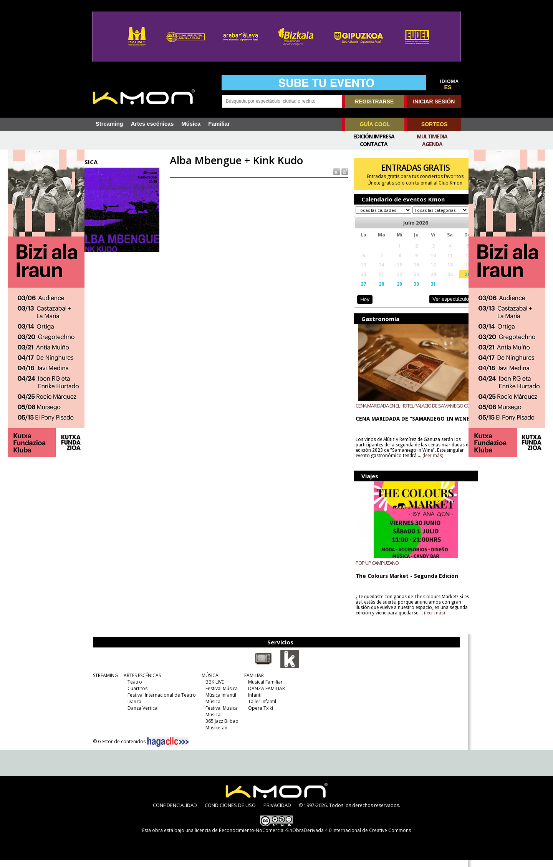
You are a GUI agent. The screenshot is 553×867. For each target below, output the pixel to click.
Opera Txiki (257, 715)
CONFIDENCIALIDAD (175, 812)
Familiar (219, 124)
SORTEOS (434, 124)
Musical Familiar (262, 689)
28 (373, 291)
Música (190, 124)
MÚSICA (207, 682)
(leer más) (445, 463)
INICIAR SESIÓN (434, 101)
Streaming (109, 124)
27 (357, 291)
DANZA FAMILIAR (263, 695)
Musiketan (213, 735)
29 (390, 291)
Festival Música (218, 695)
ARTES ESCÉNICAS (139, 682)
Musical (210, 722)
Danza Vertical (140, 715)
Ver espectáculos (437, 306)
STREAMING (102, 682)
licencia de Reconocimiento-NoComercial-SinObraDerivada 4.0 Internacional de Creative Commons (303, 837)
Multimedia (432, 136)
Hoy (358, 307)
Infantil (252, 702)
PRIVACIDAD (277, 812)
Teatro (131, 689)
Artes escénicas (152, 124)
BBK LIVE (211, 689)
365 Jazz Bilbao (218, 728)
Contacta (373, 144)
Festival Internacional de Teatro (158, 702)
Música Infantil (217, 702)
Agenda (432, 144)
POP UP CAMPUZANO (371, 570)
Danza (131, 709)
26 (453, 281)
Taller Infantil (259, 709)
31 (421, 291)
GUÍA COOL (375, 124)
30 (406, 291)
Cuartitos (134, 695)
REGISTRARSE (374, 101)
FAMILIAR (251, 682)
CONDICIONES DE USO (230, 812)
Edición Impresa (373, 136)
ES (448, 87)
